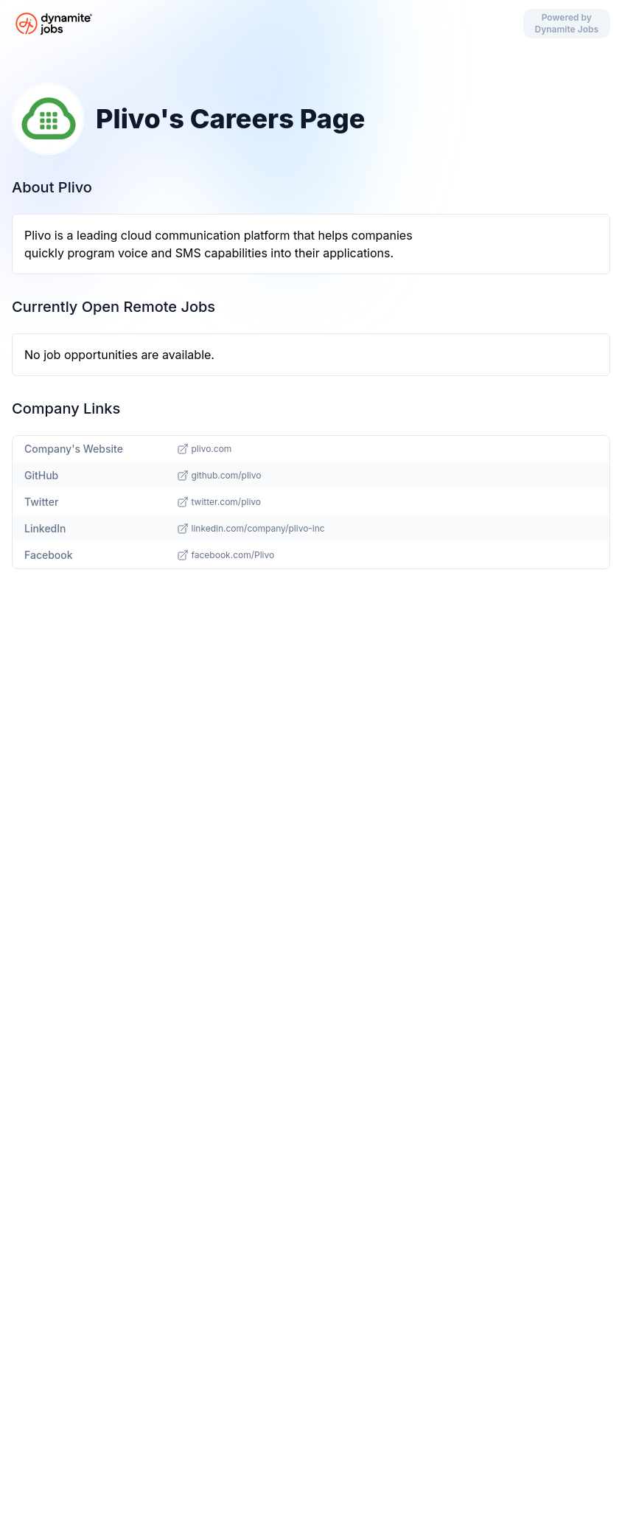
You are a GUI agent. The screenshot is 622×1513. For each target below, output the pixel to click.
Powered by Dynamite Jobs (566, 23)
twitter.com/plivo (219, 502)
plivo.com (204, 449)
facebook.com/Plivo (226, 555)
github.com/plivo (219, 475)
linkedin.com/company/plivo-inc (251, 529)
